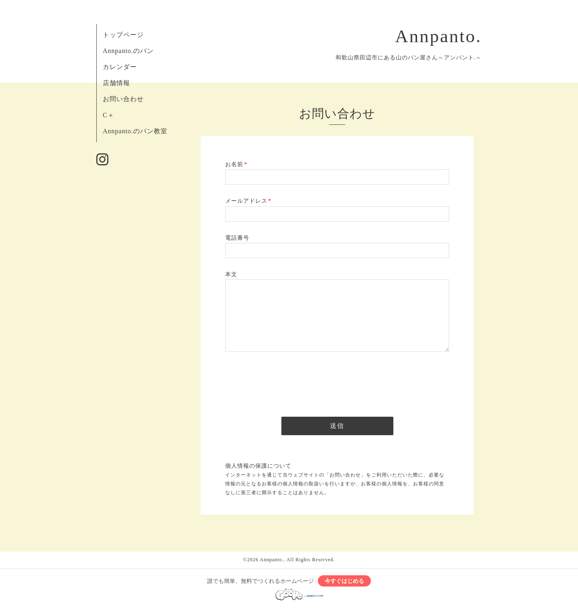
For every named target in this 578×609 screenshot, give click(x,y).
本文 (231, 274)
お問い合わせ (123, 99)
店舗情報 (116, 82)
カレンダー (120, 66)
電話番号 (237, 238)
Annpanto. (438, 36)
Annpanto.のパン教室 (135, 131)
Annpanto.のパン (128, 50)
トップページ (123, 34)
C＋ (108, 115)
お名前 (236, 164)
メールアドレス (248, 201)
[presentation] (286, 381)
